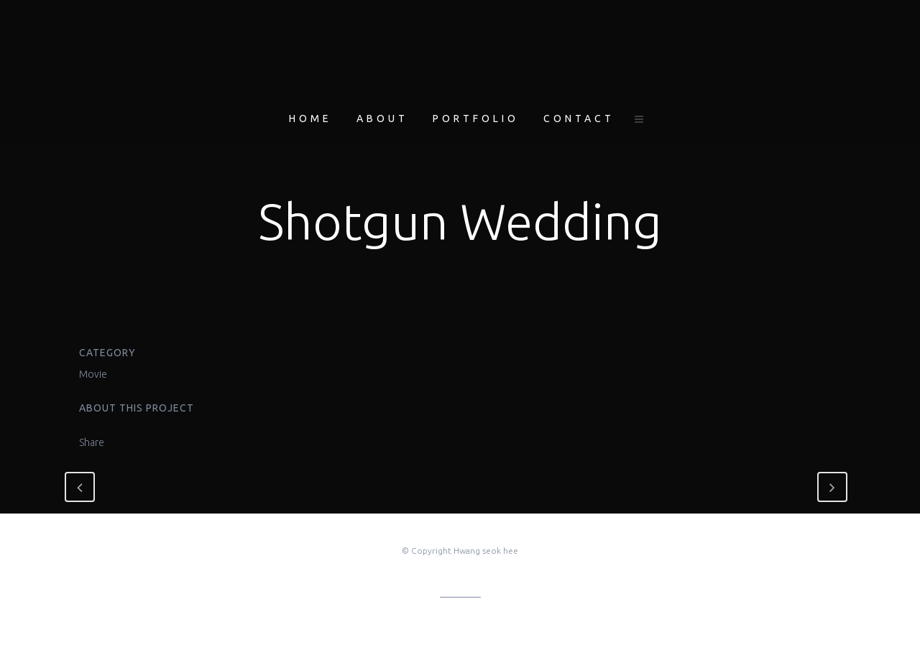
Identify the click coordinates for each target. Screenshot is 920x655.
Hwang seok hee (486, 550)
